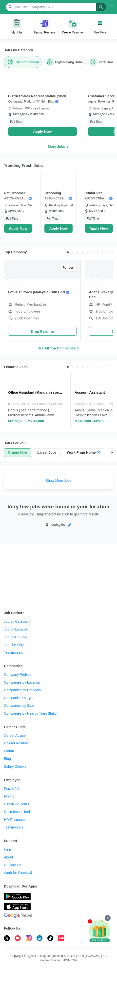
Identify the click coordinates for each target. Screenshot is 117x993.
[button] (111, 7)
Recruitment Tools (18, 812)
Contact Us (12, 865)
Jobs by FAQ (14, 645)
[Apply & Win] (99, 931)
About (8, 857)
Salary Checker (16, 766)
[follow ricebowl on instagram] (29, 939)
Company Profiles (17, 675)
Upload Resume (16, 743)
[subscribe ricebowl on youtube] (18, 939)
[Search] (101, 7)
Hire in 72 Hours (16, 804)
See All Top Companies (58, 348)
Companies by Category (22, 690)
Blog (7, 759)
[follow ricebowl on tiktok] (50, 939)
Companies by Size (19, 705)
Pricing (9, 796)
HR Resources (15, 820)
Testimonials (13, 652)
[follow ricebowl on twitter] (7, 939)
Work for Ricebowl (18, 873)
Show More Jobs (58, 480)
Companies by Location (22, 682)
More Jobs (58, 147)
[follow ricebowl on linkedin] (39, 939)
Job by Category (16, 621)
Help (7, 849)
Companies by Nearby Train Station (31, 713)
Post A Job (12, 789)
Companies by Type (19, 698)
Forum (9, 751)
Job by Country (15, 637)
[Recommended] (22, 62)
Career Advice (15, 735)
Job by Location (16, 629)
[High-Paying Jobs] (64, 62)
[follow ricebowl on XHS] (61, 939)
